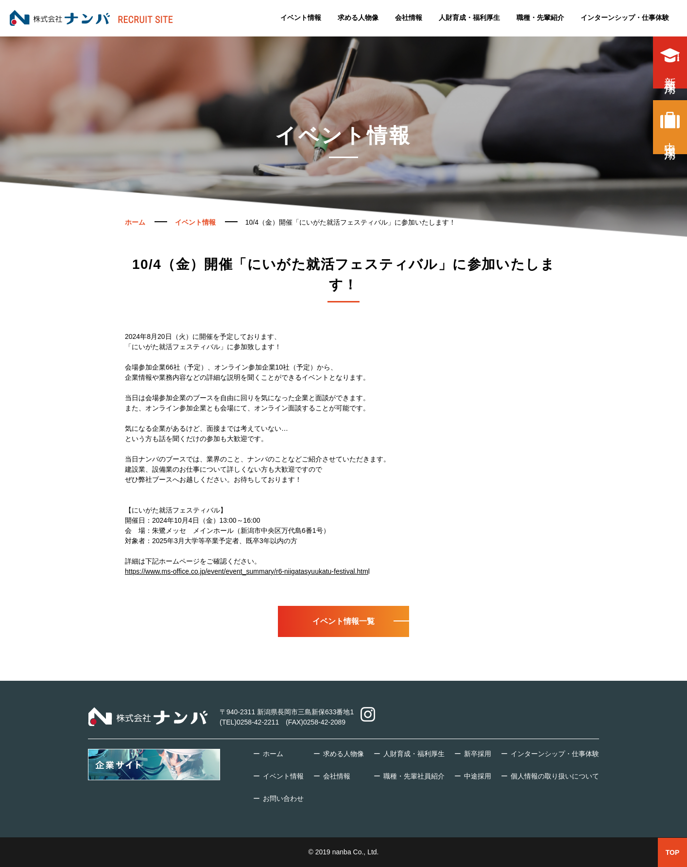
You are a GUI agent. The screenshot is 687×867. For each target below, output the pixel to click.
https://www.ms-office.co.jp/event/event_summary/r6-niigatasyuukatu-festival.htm (246, 571)
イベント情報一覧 (343, 621)
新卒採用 (670, 62)
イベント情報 (300, 17)
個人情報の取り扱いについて (555, 776)
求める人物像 (358, 17)
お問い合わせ (283, 798)
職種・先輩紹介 (540, 17)
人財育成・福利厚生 (469, 17)
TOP (673, 852)
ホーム (273, 754)
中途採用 (670, 127)
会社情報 (408, 17)
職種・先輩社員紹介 (414, 776)
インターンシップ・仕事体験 (625, 17)
